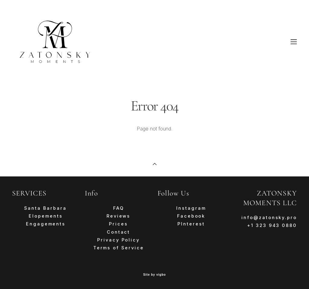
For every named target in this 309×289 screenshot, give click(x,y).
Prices (118, 224)
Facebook (191, 216)
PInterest (191, 224)
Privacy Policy (118, 240)
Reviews (118, 216)
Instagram (191, 208)
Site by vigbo (154, 274)
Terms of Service (118, 248)
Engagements (45, 224)
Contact (118, 232)
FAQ (118, 208)
